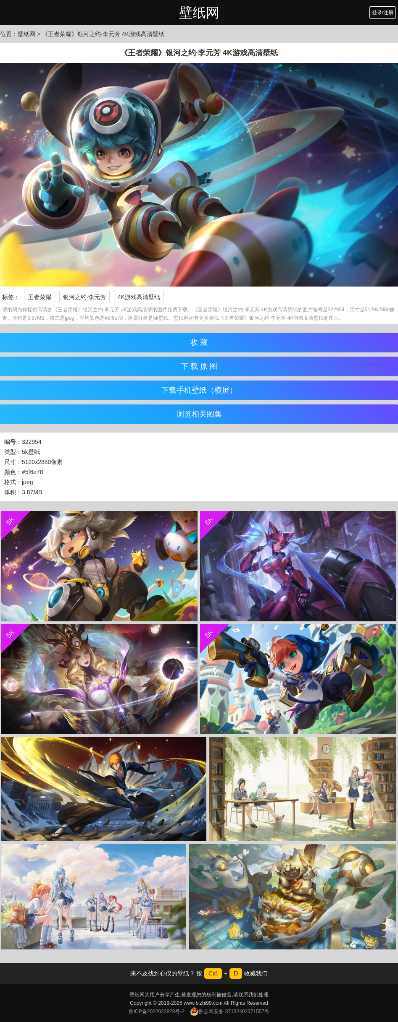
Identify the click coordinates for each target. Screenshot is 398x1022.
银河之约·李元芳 (84, 297)
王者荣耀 (39, 297)
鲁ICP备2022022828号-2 (157, 1011)
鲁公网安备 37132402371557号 (229, 1011)
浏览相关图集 (199, 414)
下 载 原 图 (199, 366)
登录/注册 (382, 13)
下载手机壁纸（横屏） (199, 390)
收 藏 (199, 342)
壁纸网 (199, 12)
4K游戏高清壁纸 (139, 297)
